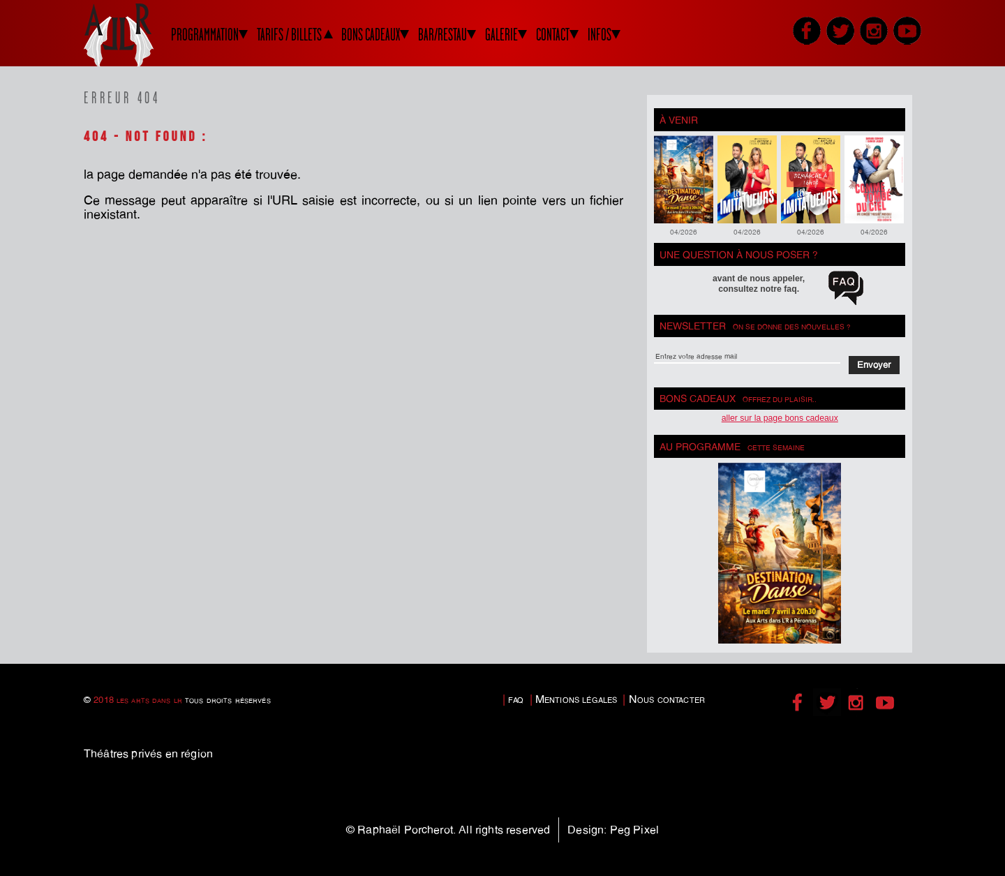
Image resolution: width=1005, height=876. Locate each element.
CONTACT (553, 34)
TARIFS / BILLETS (289, 34)
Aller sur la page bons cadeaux (780, 418)
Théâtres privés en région (148, 753)
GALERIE (501, 34)
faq (515, 699)
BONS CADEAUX (370, 34)
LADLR (136, 34)
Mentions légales (576, 699)
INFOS (599, 34)
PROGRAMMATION (205, 34)
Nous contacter (667, 699)
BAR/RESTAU (442, 34)
